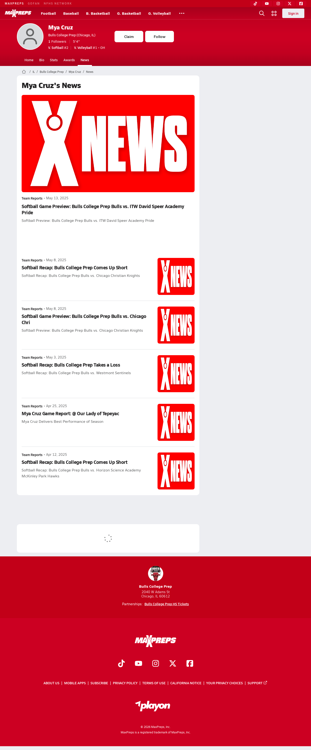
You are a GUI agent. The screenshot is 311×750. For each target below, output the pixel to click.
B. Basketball (98, 13)
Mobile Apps (75, 682)
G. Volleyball (159, 13)
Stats (54, 59)
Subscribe (99, 682)
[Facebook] (301, 3)
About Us (51, 682)
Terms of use (154, 682)
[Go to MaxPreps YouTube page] (138, 664)
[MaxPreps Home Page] (23, 71)
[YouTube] (267, 3)
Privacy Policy (125, 682)
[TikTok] (255, 3)
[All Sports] (182, 13)
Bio (41, 59)
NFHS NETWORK (58, 3)
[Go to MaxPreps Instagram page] (155, 664)
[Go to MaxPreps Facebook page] (190, 664)
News (85, 59)
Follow (159, 36)
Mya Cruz (60, 27)
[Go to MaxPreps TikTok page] (121, 664)
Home (28, 59)
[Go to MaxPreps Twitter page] (173, 664)
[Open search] (262, 13)
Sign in (293, 13)
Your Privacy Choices (224, 683)
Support (258, 682)
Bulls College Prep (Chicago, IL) (72, 35)
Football (48, 13)
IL (34, 72)
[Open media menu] (274, 13)
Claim (129, 36)
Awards (69, 59)
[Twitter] (289, 3)
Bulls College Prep (52, 72)
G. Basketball (129, 13)
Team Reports (32, 198)
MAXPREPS (14, 3)
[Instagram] (278, 3)
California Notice (185, 682)
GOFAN (34, 3)
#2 (58, 47)
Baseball (71, 13)
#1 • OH (89, 47)
